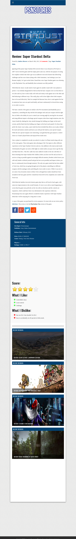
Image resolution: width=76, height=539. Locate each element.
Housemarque (25, 226)
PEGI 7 (27, 245)
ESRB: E (22, 245)
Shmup (21, 238)
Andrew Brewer (22, 61)
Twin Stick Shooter (28, 238)
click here (15, 204)
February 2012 (27, 232)
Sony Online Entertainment (28, 228)
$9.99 (19, 236)
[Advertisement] (38, 21)
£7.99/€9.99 (25, 236)
